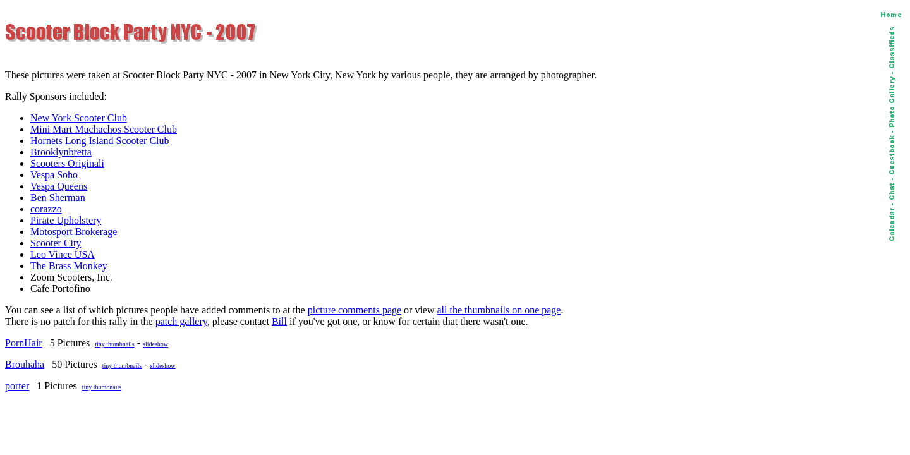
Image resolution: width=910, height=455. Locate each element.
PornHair (23, 342)
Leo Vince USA (62, 254)
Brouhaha (24, 364)
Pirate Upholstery (65, 220)
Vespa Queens (58, 186)
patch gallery (181, 321)
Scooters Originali (67, 163)
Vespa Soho (54, 174)
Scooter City (55, 243)
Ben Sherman (57, 197)
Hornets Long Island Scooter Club (99, 140)
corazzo (46, 208)
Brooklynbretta (61, 152)
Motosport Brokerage (73, 231)
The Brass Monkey (68, 265)
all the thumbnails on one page (499, 310)
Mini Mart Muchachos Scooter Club (103, 129)
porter (17, 385)
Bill (279, 321)
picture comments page (354, 310)
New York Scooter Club (78, 117)
